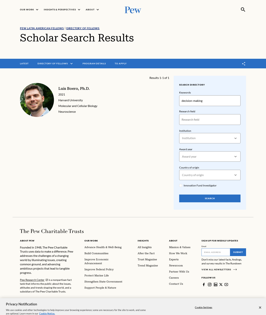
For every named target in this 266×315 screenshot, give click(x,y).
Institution (185, 130)
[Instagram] (209, 284)
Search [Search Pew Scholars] (210, 198)
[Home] (52, 231)
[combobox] (182, 138)
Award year (185, 149)
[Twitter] (221, 284)
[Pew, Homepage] (133, 9)
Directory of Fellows (83, 28)
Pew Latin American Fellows (42, 28)
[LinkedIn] (215, 284)
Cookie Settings (203, 310)
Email (204, 246)
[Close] (260, 311)
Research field (187, 111)
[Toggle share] (244, 63)
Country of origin (189, 167)
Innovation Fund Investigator (200, 185)
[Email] (216, 252)
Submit (238, 252)
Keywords (185, 92)
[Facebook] (204, 284)
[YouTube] (226, 284)
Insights (143, 240)
